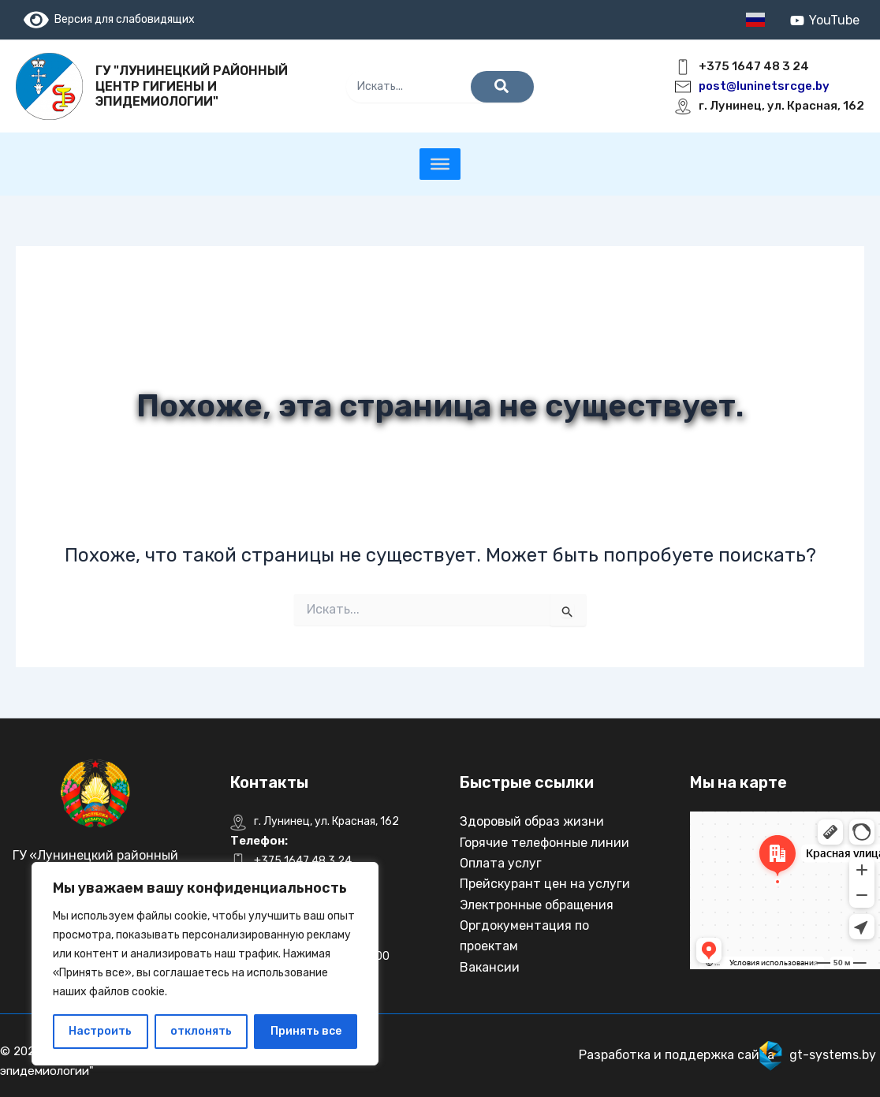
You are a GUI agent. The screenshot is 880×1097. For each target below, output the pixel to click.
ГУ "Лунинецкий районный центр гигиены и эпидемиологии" (191, 86)
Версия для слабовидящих (109, 19)
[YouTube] (824, 20)
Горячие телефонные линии (544, 842)
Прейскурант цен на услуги (545, 883)
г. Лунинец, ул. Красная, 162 (781, 106)
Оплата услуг (501, 863)
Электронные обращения (536, 904)
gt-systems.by (832, 1054)
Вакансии (490, 967)
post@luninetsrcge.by (764, 86)
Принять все (305, 1031)
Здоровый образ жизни (532, 821)
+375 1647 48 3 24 (754, 66)
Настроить (100, 1031)
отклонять (201, 1031)
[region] (205, 963)
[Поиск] (502, 87)
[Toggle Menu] (440, 164)
